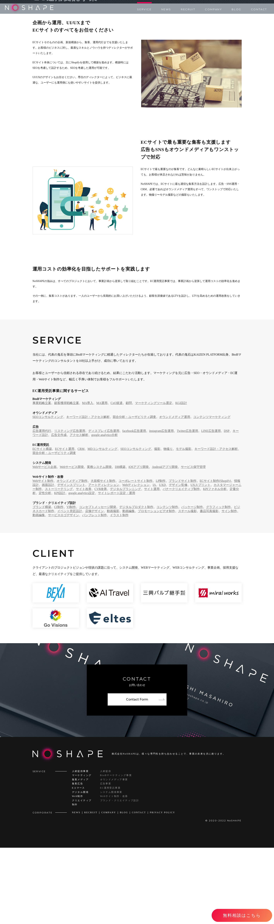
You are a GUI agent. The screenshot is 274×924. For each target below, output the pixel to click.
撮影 (157, 525)
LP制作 (161, 557)
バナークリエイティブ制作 (181, 565)
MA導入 (87, 479)
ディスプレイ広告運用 (103, 507)
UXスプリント (200, 561)
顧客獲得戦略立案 (66, 479)
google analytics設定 (81, 569)
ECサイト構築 (42, 525)
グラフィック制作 (218, 583)
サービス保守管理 (193, 543)
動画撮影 (113, 587)
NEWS (166, 9)
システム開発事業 (111, 868)
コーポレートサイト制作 (136, 557)
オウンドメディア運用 (174, 493)
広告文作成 (59, 511)
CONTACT (259, 9)
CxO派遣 (117, 479)
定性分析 (45, 569)
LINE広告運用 (211, 507)
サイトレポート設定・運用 (116, 569)
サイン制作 (229, 587)
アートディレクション (103, 561)
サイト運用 (152, 565)
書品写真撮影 (209, 587)
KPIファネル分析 (215, 565)
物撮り (168, 525)
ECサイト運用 (64, 525)
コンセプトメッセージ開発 (97, 583)
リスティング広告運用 (69, 507)
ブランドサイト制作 (183, 557)
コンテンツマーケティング (211, 493)
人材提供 (105, 847)
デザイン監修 (178, 561)
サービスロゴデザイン (63, 591)
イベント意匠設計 (69, 587)
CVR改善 (100, 565)
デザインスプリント (71, 561)
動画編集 (128, 587)
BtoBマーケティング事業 (116, 851)
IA (154, 561)
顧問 (129, 479)
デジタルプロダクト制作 (136, 583)
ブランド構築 (42, 583)
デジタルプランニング (125, 565)
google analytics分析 (104, 511)
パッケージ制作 (192, 583)
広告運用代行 (42, 507)
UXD (162, 561)
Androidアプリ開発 (165, 543)
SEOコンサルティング (48, 493)
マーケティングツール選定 (153, 479)
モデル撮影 (183, 525)
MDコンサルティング (102, 525)
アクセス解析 (79, 511)
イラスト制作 (119, 591)
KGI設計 (181, 479)
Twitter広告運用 (187, 507)
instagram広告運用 (161, 507)
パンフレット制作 (94, 591)
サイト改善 (83, 565)
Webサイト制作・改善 (114, 872)
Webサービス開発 (72, 543)
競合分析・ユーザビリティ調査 (134, 493)
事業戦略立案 (42, 479)
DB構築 (120, 543)
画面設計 (48, 561)
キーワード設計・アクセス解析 (88, 493)
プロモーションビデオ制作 (156, 587)
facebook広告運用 (134, 507)
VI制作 (71, 583)
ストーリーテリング (59, 565)
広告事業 (105, 860)
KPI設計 (59, 569)
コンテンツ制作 (167, 583)
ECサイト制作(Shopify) (215, 557)
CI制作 (59, 583)
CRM (80, 525)
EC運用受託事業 (110, 864)
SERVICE (144, 9)
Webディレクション (136, 561)
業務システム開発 (99, 543)
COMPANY (213, 9)
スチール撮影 (187, 587)
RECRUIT (188, 9)
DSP (226, 507)
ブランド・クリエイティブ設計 (119, 876)
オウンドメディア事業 (114, 855)
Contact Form (137, 776)
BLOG (236, 9)
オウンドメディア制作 (72, 557)
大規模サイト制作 (103, 557)
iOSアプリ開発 (139, 543)
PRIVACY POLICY (162, 888)
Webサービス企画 (45, 543)
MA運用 (101, 479)
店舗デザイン (94, 587)
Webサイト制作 (43, 557)
